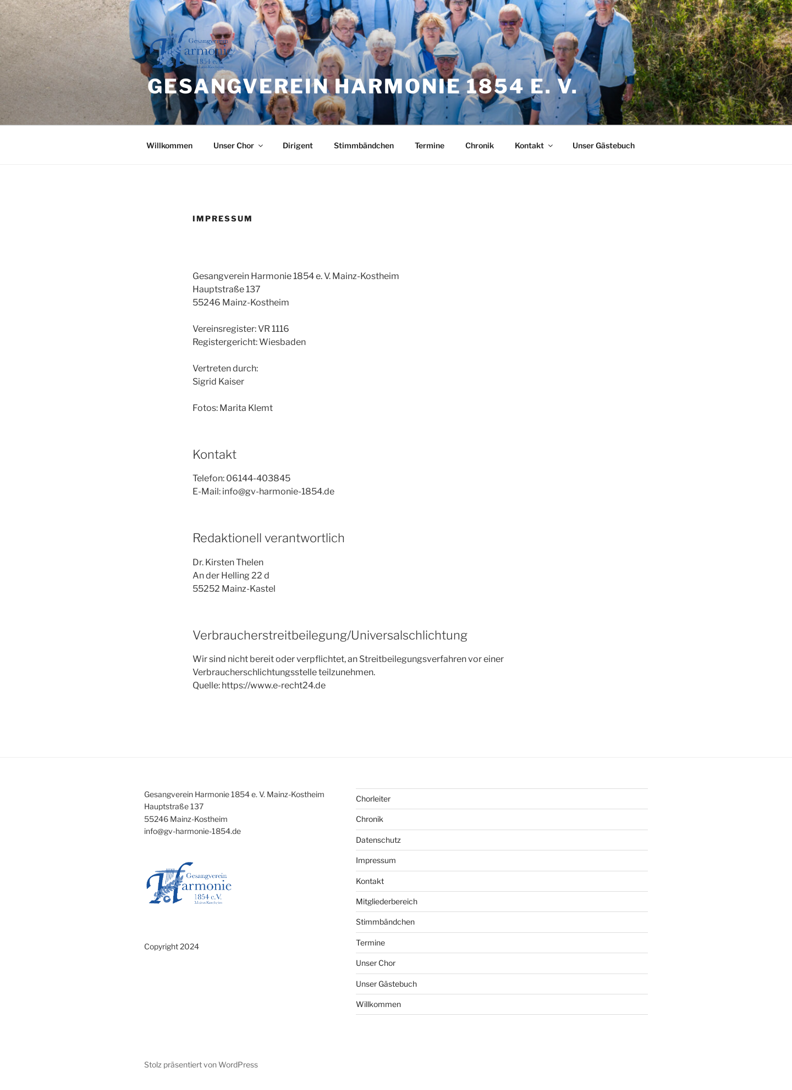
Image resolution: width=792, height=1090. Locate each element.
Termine (429, 145)
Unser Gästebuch (604, 145)
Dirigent (298, 145)
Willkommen (169, 145)
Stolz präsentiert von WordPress (201, 1064)
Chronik (479, 145)
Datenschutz (378, 839)
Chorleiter (373, 798)
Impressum (376, 860)
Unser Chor (239, 145)
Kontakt (534, 145)
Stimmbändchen (364, 145)
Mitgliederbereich (386, 901)
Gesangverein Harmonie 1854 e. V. (363, 86)
